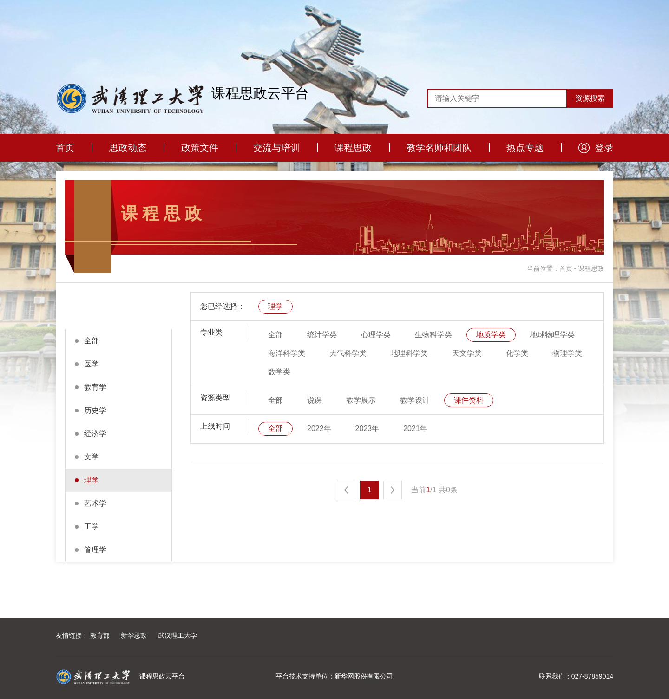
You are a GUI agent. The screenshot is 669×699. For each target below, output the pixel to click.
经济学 (95, 434)
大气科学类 (348, 353)
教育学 (95, 387)
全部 (91, 341)
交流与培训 (276, 148)
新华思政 (134, 635)
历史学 (95, 410)
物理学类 (567, 353)
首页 (65, 148)
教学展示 (361, 400)
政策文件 (199, 148)
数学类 (279, 372)
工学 (91, 526)
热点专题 (525, 148)
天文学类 (467, 353)
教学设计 (415, 400)
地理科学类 (409, 353)
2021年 (415, 428)
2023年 (367, 428)
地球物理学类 (552, 335)
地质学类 (491, 335)
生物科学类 (433, 335)
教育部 (100, 635)
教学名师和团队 (439, 148)
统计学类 (322, 335)
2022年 (319, 428)
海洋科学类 (286, 353)
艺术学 (95, 503)
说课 (314, 400)
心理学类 (376, 335)
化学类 (517, 353)
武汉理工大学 (177, 635)
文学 (91, 457)
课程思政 (353, 148)
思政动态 (127, 148)
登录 (604, 148)
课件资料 (469, 400)
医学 (91, 364)
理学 (91, 480)
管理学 (95, 550)
